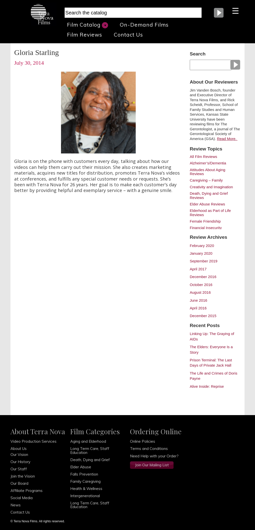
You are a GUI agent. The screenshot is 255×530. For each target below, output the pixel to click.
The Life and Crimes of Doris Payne (213, 376)
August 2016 (200, 292)
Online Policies (142, 441)
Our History (20, 461)
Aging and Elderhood (88, 441)
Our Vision (19, 454)
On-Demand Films (144, 24)
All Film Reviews (203, 157)
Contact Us (128, 34)
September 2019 (203, 261)
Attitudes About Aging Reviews (207, 172)
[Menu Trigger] (235, 10)
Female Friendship (205, 221)
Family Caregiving (85, 481)
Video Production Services (33, 441)
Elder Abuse (80, 467)
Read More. (227, 139)
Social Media (21, 497)
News (15, 505)
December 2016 (203, 277)
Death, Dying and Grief (90, 459)
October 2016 (201, 285)
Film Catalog (87, 24)
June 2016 (198, 300)
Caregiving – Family (206, 180)
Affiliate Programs (26, 490)
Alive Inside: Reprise (207, 386)
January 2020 (201, 253)
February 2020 (202, 245)
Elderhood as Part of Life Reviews (210, 213)
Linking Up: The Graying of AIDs (212, 336)
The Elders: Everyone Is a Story (211, 349)
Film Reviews (84, 34)
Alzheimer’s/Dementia (208, 163)
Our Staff (18, 469)
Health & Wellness (86, 488)
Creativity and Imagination (211, 187)
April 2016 (198, 308)
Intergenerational (85, 495)
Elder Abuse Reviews (207, 204)
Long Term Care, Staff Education (89, 450)
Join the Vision (22, 476)
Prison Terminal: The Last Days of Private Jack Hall (211, 362)
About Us (18, 448)
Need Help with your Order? (154, 456)
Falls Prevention (84, 474)
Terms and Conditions (149, 448)
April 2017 (198, 269)
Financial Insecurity (206, 228)
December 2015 (203, 316)
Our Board (19, 483)
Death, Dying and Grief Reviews (209, 195)
